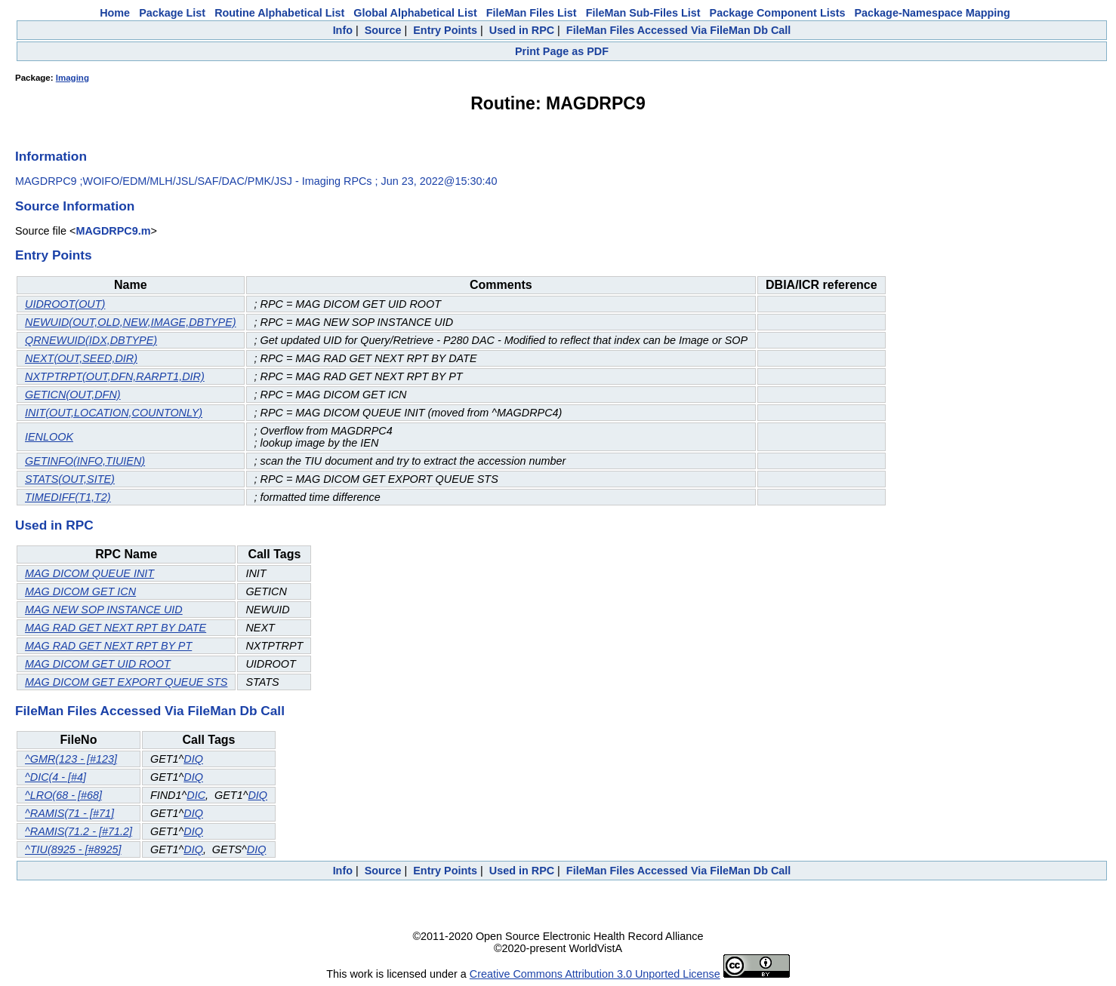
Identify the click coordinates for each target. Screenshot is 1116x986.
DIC (196, 795)
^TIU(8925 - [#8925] (73, 849)
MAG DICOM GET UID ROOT (98, 664)
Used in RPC (521, 30)
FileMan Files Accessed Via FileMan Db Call (678, 30)
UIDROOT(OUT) (65, 304)
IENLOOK (49, 437)
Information (51, 156)
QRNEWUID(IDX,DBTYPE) (91, 340)
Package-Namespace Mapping (932, 13)
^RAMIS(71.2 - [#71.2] (78, 831)
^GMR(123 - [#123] (71, 759)
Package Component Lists (778, 13)
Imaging (72, 77)
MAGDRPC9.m (113, 231)
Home (115, 13)
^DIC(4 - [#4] (55, 777)
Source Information (74, 205)
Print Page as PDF (562, 51)
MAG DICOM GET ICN (80, 591)
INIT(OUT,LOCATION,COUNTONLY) (113, 413)
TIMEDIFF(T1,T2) (68, 497)
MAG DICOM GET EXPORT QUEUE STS (126, 682)
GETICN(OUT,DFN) (73, 395)
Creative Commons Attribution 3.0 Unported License (595, 974)
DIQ (193, 759)
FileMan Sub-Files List (643, 13)
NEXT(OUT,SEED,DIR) (81, 358)
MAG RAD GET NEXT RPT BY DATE (115, 628)
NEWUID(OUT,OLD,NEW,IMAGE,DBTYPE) (130, 322)
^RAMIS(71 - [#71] (69, 813)
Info (343, 30)
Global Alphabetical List (414, 13)
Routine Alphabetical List (279, 13)
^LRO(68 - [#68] (63, 795)
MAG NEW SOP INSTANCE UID (104, 610)
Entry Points (445, 30)
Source (383, 30)
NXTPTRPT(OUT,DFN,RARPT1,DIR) (115, 376)
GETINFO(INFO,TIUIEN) (85, 461)
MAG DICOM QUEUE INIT (89, 573)
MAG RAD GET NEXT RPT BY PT (108, 646)
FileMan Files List (531, 13)
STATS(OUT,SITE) (70, 479)
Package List (172, 13)
